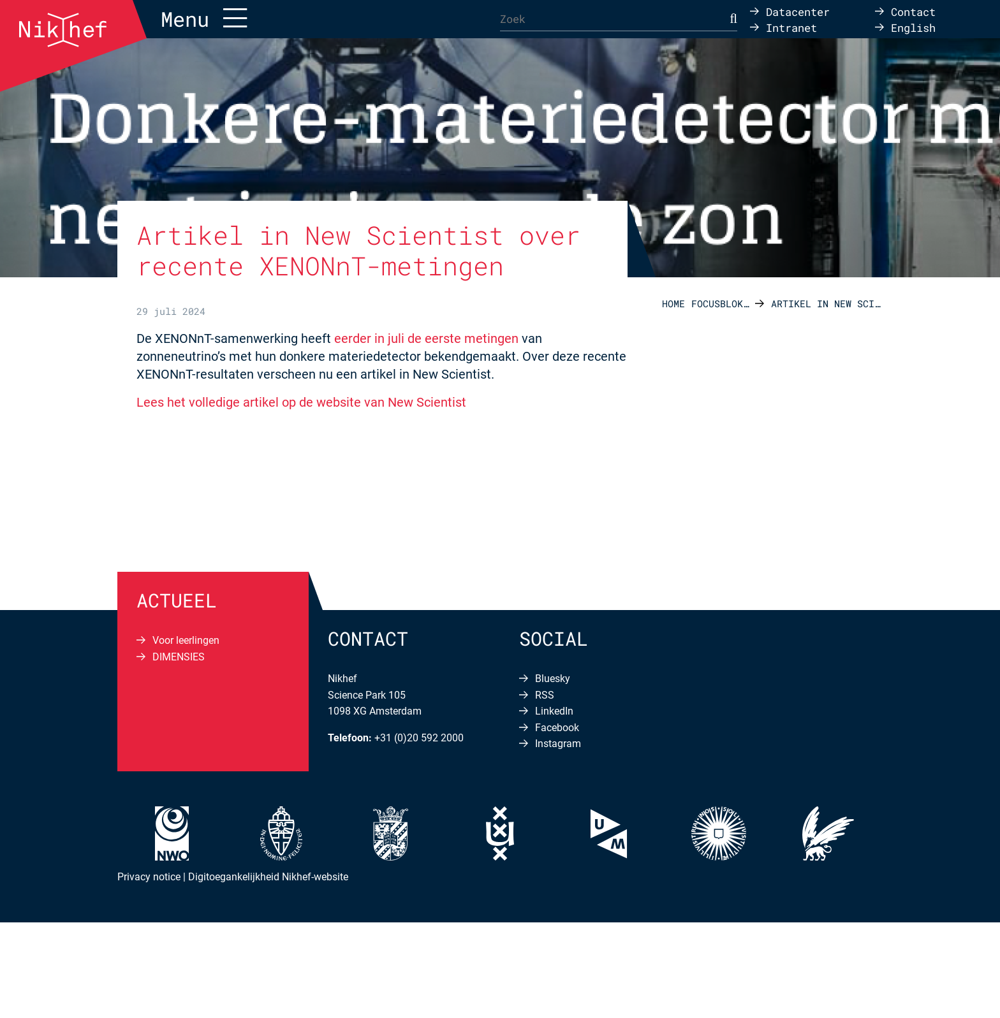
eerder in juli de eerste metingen (426, 338)
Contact (913, 11)
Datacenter (798, 11)
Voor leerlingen (185, 640)
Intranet (791, 27)
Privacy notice (148, 877)
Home (673, 303)
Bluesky (552, 679)
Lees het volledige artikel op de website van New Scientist (301, 402)
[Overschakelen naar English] (905, 27)
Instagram (558, 744)
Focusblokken (723, 303)
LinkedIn (554, 711)
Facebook (557, 728)
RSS (544, 695)
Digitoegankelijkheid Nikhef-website (268, 877)
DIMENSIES (178, 657)
